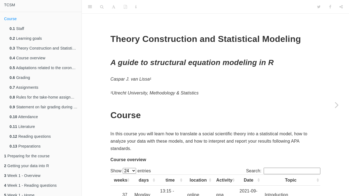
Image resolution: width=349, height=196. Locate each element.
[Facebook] (330, 7)
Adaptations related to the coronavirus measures (46, 68)
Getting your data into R (26, 166)
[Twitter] (319, 7)
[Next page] (336, 105)
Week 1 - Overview (22, 175)
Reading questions (30, 136)
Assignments (24, 87)
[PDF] (125, 7)
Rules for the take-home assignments (45, 97)
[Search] (102, 7)
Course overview (27, 58)
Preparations (25, 146)
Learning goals (26, 38)
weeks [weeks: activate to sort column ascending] (120, 180)
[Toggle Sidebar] (90, 7)
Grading (20, 77)
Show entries (130, 171)
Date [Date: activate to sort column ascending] (248, 180)
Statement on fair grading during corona (46, 107)
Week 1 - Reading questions (30, 185)
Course (10, 19)
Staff (17, 28)
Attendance (24, 117)
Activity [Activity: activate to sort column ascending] (224, 180)
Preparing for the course (27, 156)
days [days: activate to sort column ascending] (144, 180)
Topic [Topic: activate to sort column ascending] (290, 180)
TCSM (9, 5)
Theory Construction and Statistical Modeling (46, 48)
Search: (283, 171)
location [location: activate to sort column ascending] (198, 180)
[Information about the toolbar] (136, 7)
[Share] (341, 7)
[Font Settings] (113, 7)
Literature (22, 126)
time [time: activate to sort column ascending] (170, 180)
